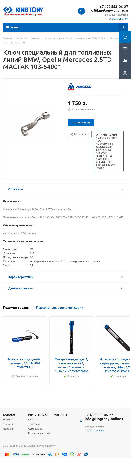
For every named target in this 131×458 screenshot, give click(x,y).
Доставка (34, 424)
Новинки (8, 419)
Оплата (32, 419)
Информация (38, 414)
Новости (8, 428)
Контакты (60, 414)
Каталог (9, 414)
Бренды (8, 424)
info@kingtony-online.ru (107, 10)
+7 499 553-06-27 (114, 6)
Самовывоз (35, 428)
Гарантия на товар (39, 433)
